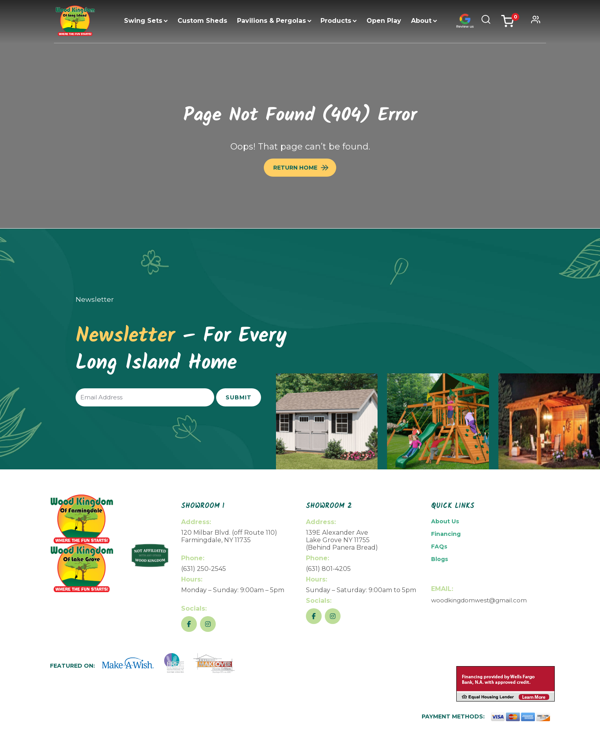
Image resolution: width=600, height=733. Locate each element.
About (421, 20)
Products (335, 20)
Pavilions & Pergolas (271, 20)
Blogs (439, 559)
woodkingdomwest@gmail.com (479, 600)
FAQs (439, 546)
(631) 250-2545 (203, 568)
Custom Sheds (202, 20)
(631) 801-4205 (328, 568)
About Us (445, 521)
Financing (446, 533)
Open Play (384, 20)
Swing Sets (143, 20)
